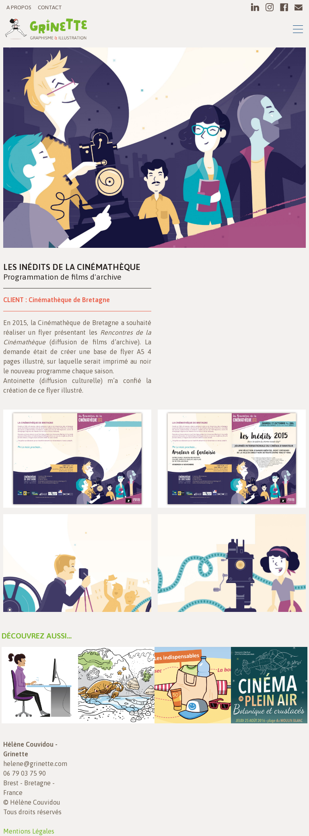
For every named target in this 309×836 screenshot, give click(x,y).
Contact (50, 7)
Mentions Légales (28, 831)
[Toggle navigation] (298, 30)
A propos (18, 7)
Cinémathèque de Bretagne (69, 299)
